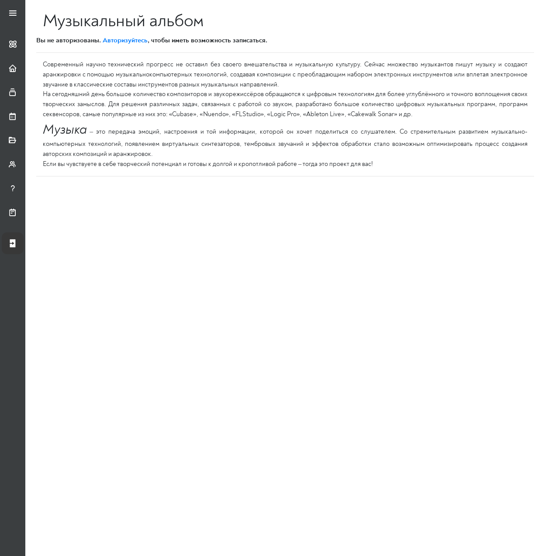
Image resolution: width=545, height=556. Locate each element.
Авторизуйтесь (125, 40)
